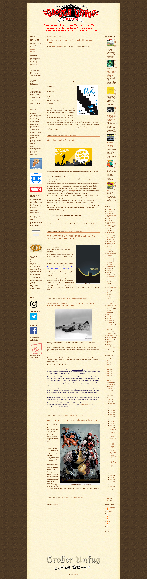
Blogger (76, 574)
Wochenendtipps (78, 231)
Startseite (74, 502)
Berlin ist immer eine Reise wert (111, 226)
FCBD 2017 (109, 257)
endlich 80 (109, 351)
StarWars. (83, 404)
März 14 (112, 423)
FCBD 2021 (109, 264)
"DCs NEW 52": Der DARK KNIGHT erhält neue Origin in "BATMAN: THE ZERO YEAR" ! (73, 237)
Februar (110, 489)
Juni (109, 395)
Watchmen (109, 331)
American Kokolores (111, 215)
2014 (108, 378)
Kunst (108, 282)
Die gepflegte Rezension (110, 250)
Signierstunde (110, 308)
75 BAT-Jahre (110, 209)
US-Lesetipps (110, 324)
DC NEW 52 (63, 298)
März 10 (112, 473)
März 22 (112, 417)
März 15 (112, 421)
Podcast (108, 299)
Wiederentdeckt (110, 335)
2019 (108, 367)
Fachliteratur (109, 266)
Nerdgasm (109, 296)
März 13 (112, 425)
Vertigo (108, 329)
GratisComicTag (110, 276)
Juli (109, 393)
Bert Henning (112, 507)
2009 (108, 500)
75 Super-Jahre (110, 211)
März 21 (112, 419)
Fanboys (62, 415)
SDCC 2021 (109, 303)
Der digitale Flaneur (111, 510)
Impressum (32, 51)
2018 (108, 369)
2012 (108, 494)
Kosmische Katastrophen (70, 415)
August (110, 390)
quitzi (110, 526)
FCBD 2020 (109, 262)
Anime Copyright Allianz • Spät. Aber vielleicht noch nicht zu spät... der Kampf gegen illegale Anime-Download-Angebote (111, 114)
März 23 (112, 414)
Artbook (109, 220)
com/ (87, 404)
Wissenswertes (110, 339)
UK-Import (109, 318)
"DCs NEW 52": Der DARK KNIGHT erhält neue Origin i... (113, 447)
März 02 (112, 484)
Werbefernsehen (110, 333)
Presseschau (73, 135)
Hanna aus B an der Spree (112, 516)
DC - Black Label (111, 232)
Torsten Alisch (112, 524)
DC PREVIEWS (110, 239)
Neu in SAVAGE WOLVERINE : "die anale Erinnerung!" (72, 420)
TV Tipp (109, 316)
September (111, 388)
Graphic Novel (68, 135)
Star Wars (78, 415)
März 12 (112, 427)
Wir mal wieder (72, 231)
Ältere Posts (96, 502)
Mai (109, 397)
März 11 (112, 471)
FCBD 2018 (109, 259)
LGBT (108, 283)
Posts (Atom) (56, 504)
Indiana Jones (110, 278)
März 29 (112, 403)
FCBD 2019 (109, 261)
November (111, 384)
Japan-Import (110, 280)
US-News (85, 298)
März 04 (112, 481)
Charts (108, 228)
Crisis (108, 230)
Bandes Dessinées (111, 222)
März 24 (112, 412)
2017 (108, 371)
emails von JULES (111, 347)
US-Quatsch (83, 497)
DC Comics (109, 235)
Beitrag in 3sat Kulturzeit (58, 46)
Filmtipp (109, 270)
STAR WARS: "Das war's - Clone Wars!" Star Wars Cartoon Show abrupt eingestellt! (70, 304)
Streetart (109, 314)
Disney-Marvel (110, 253)
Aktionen (66, 231)
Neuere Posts (51, 502)
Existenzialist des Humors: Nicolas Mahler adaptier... (113, 433)
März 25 (112, 410)
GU (109, 513)
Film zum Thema (58, 178)
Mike (110, 521)
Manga (108, 291)
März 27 (112, 406)
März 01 (112, 486)
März (109, 401)
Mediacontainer (59, 81)
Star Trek (109, 310)
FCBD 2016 (109, 255)
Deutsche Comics (111, 246)
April (109, 399)
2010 (108, 498)
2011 (108, 496)
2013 (108, 380)
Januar (110, 491)
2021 (108, 362)
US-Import (74, 298)
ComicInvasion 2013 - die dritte (61, 140)
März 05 (112, 479)
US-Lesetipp (79, 298)
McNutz (110, 519)
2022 (108, 360)
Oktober (110, 386)
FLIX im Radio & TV (115, 91)
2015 (108, 375)
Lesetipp (109, 285)
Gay (108, 272)
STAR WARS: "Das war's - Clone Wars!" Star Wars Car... (113, 455)
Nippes (108, 298)
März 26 (112, 408)
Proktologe (63, 497)
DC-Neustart (69, 298)
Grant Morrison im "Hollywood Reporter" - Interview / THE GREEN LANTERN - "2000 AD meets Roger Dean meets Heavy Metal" (112, 68)
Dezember (110, 382)
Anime (108, 218)
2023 (108, 358)
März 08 (112, 475)
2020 (108, 364)
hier (94, 223)
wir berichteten (73, 190)
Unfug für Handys (36, 293)
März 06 (112, 477)
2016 (108, 373)
